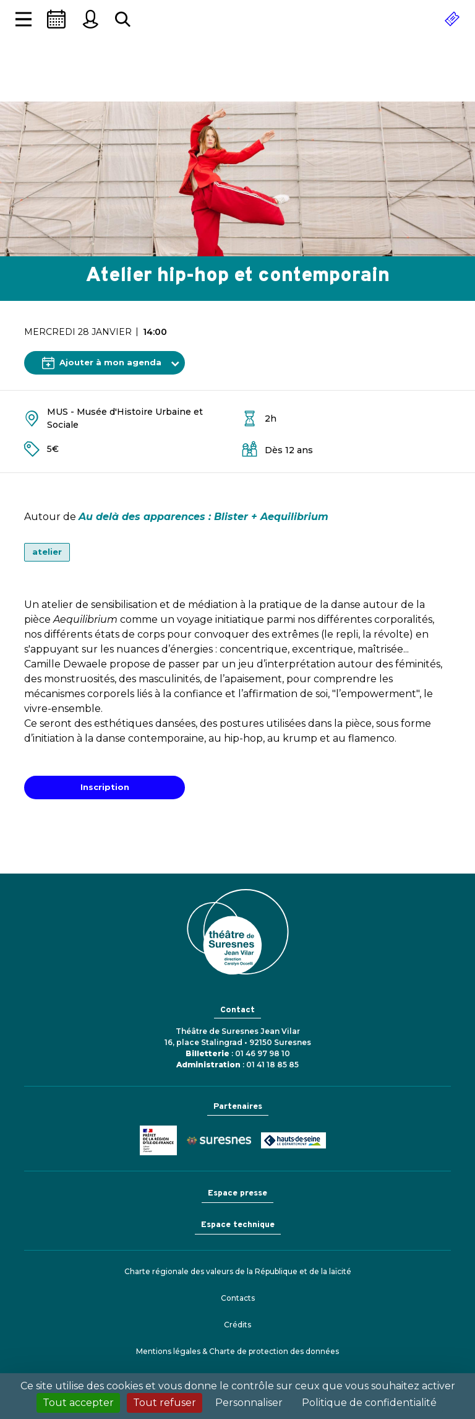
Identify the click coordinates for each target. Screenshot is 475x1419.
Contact (237, 1010)
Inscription (104, 787)
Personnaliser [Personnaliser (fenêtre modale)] (249, 1402)
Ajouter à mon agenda (101, 363)
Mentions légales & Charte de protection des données (237, 1351)
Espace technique (238, 1225)
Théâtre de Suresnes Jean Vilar (237, 77)
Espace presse (237, 1193)
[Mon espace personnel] (90, 19)
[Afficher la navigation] (23, 19)
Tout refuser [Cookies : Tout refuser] (164, 1402)
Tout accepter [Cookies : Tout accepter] (78, 1402)
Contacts (238, 1298)
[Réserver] (452, 19)
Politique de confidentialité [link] (369, 1402)
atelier (47, 552)
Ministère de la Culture (158, 1140)
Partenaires (237, 1106)
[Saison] (56, 19)
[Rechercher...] (123, 19)
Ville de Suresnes (219, 1141)
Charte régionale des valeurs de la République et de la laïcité (237, 1271)
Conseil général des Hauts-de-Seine (293, 1140)
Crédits (237, 1324)
